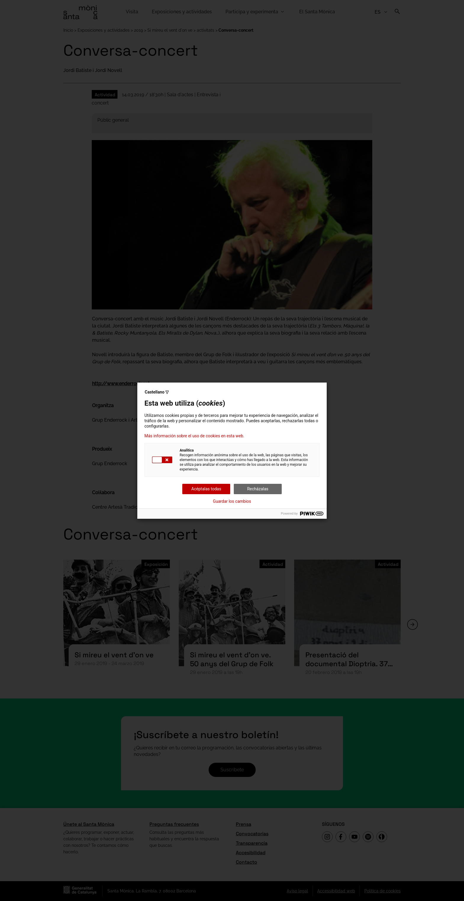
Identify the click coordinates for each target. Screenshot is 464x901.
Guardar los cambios (232, 501)
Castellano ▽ (157, 392)
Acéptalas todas (206, 488)
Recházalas (257, 488)
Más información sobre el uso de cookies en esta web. (194, 435)
